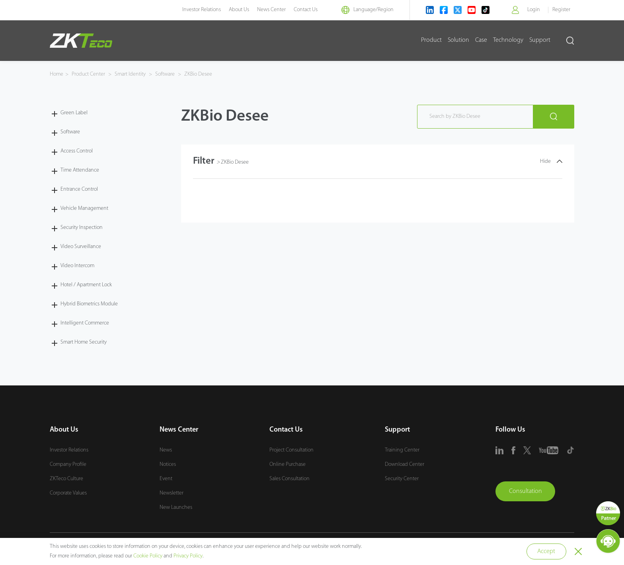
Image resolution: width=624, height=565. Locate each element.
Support (539, 40)
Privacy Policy (188, 556)
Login (533, 10)
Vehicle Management (84, 208)
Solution (458, 40)
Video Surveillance (80, 247)
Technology (508, 40)
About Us (239, 10)
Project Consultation (291, 450)
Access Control (76, 151)
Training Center (402, 450)
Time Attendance (79, 170)
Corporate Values (68, 493)
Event (166, 479)
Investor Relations (201, 10)
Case (481, 40)
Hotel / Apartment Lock (86, 285)
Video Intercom (77, 266)
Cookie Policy (147, 556)
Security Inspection (81, 228)
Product (431, 40)
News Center (271, 10)
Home (56, 74)
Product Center (89, 74)
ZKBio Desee (197, 74)
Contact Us (306, 10)
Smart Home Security (83, 342)
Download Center (404, 464)
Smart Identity (130, 74)
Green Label (74, 113)
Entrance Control (79, 189)
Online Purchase (287, 464)
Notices (168, 464)
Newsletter (171, 493)
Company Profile (68, 464)
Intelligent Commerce (84, 323)
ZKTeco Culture (66, 479)
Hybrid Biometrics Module (89, 304)
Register (561, 10)
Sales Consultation (289, 479)
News (166, 450)
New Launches (176, 507)
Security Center (402, 479)
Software (165, 74)
